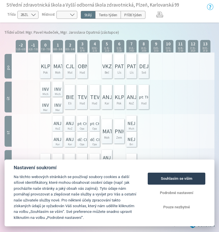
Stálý (88, 15)
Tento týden (108, 15)
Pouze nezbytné (176, 207)
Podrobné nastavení (176, 193)
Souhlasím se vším (176, 178)
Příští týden (133, 15)
